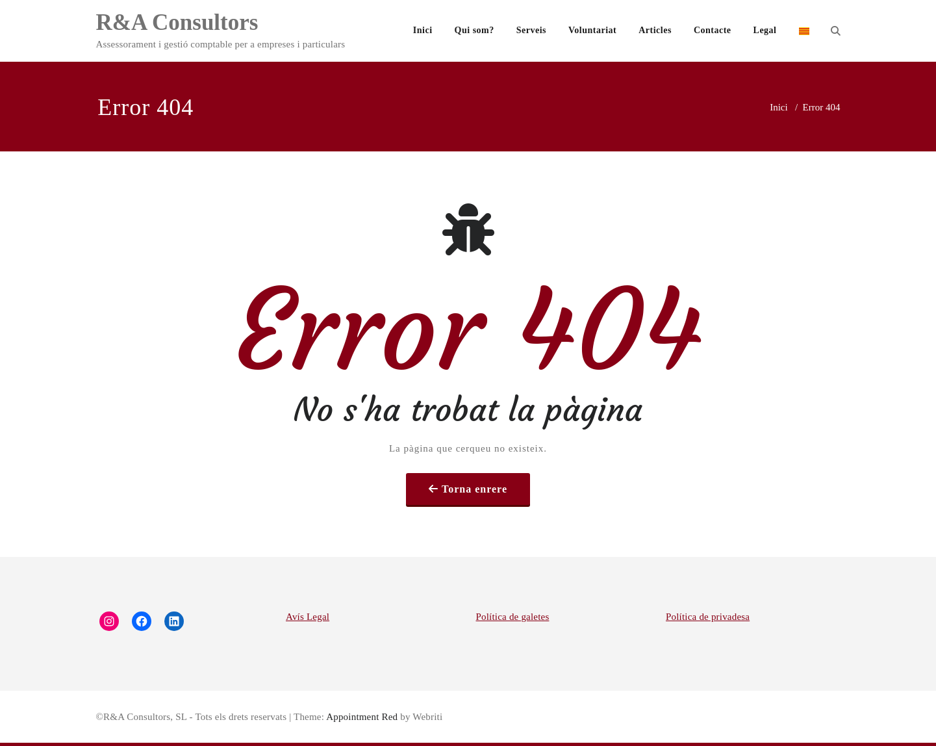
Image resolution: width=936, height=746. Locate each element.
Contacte (712, 30)
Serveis (531, 30)
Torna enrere (474, 489)
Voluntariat (592, 30)
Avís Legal (307, 616)
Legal (765, 30)
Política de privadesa (708, 616)
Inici (423, 30)
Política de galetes (513, 616)
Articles (655, 30)
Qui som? (474, 30)
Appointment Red (361, 717)
